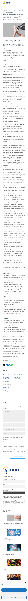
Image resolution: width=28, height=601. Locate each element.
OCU (7, 360)
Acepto (14, 590)
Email (4, 484)
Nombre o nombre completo (9, 479)
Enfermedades (6, 21)
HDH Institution (8, 19)
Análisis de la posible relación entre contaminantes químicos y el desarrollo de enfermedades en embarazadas (7, 377)
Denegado (14, 593)
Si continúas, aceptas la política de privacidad (12, 490)
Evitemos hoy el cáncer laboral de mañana (7, 389)
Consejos (21, 19)
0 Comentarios (13, 21)
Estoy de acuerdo (8, 442)
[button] (26, 582)
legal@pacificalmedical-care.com (18, 503)
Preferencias (14, 597)
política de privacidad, (12, 449)
